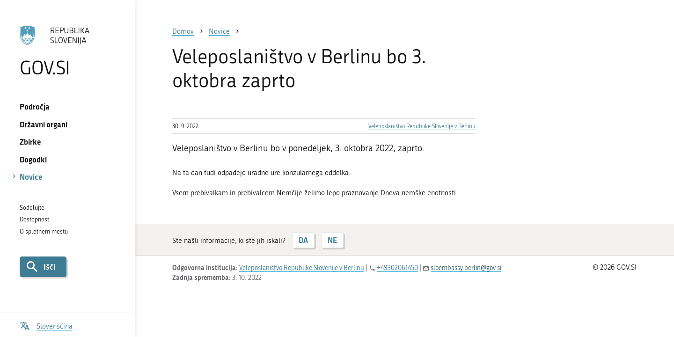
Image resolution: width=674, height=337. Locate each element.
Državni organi (43, 124)
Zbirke (30, 141)
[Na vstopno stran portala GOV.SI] (67, 51)
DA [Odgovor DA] (303, 239)
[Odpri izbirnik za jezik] (46, 325)
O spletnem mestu (44, 231)
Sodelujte (32, 207)
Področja (35, 106)
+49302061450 (397, 268)
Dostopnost (34, 219)
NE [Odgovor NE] (332, 239)
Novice (31, 176)
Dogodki (33, 159)
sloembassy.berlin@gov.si (466, 268)
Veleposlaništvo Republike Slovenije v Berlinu (422, 126)
